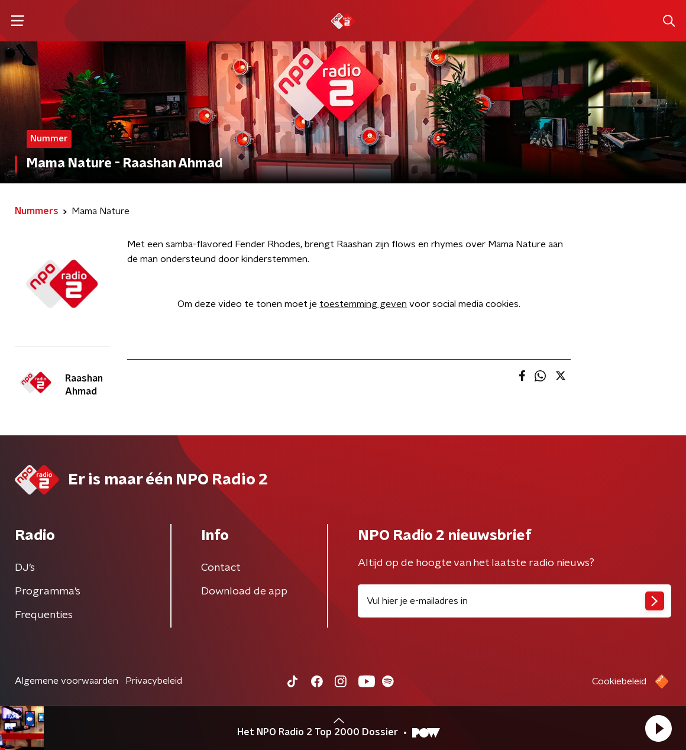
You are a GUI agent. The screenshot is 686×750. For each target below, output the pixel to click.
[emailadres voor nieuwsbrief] (514, 601)
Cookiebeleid (619, 681)
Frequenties (44, 615)
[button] (658, 728)
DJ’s (25, 567)
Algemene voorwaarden (66, 681)
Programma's (47, 591)
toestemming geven (363, 304)
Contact (221, 567)
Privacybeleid (153, 681)
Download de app (244, 591)
